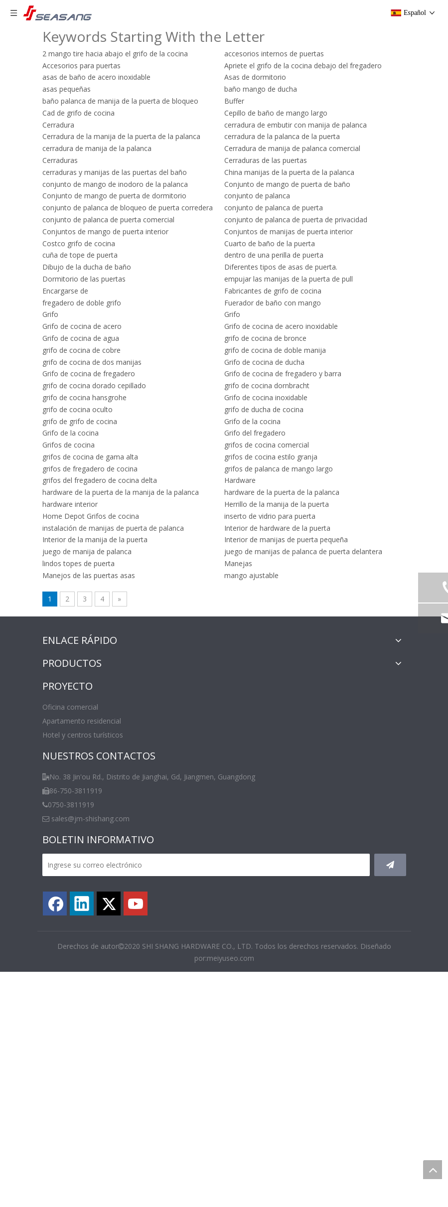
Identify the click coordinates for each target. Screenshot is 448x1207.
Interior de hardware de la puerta (277, 528)
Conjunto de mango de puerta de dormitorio (114, 195)
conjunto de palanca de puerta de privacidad (295, 219)
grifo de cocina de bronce (265, 338)
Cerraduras (60, 160)
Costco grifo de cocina (78, 243)
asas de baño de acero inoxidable (96, 77)
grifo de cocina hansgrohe (84, 397)
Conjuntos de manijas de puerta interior (288, 231)
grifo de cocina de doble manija (275, 350)
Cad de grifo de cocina (78, 113)
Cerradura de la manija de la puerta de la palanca (121, 136)
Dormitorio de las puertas (84, 279)
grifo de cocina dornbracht (266, 385)
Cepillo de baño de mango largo (275, 113)
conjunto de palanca (257, 195)
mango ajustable (251, 575)
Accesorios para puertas (81, 65)
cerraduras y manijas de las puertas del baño (114, 172)
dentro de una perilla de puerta (273, 255)
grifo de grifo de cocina (79, 421)
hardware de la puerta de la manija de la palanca (120, 492)
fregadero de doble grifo (81, 302)
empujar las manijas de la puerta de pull (288, 279)
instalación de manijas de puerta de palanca (113, 528)
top (432, 1169)
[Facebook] (55, 903)
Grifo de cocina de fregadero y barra (282, 373)
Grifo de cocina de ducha (264, 362)
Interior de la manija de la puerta (95, 539)
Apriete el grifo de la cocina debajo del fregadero (303, 65)
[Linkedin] (82, 903)
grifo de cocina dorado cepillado (94, 385)
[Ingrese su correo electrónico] (206, 865)
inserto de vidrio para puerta (269, 516)
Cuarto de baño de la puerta (269, 243)
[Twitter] (109, 903)
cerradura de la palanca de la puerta (282, 136)
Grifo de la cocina (252, 421)
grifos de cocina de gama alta (90, 456)
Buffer (234, 101)
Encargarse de (65, 291)
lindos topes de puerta (78, 563)
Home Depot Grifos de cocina (90, 516)
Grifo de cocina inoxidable (265, 397)
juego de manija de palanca (87, 551)
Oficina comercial (70, 707)
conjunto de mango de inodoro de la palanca (115, 184)
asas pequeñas (66, 89)
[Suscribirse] (390, 865)
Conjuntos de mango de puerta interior (105, 231)
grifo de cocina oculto (77, 409)
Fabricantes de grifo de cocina (272, 291)
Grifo (50, 314)
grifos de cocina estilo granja (270, 456)
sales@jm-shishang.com (90, 818)
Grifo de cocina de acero (82, 326)
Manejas (238, 563)
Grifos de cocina (68, 445)
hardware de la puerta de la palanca (281, 492)
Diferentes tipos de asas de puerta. (280, 267)
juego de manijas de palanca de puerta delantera (303, 551)
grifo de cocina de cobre (81, 350)
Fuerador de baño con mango (272, 302)
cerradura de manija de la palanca (96, 148)
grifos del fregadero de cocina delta (99, 480)
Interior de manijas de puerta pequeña (286, 539)
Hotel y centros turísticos (82, 735)
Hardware (240, 480)
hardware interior (70, 504)
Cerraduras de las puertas (265, 160)
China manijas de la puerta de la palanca (289, 172)
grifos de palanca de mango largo (278, 468)
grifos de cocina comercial (266, 445)
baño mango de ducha (260, 89)
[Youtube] (136, 903)
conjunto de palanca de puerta (273, 207)
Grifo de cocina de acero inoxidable (281, 326)
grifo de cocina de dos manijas (92, 362)
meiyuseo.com (230, 958)
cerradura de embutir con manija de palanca (295, 125)
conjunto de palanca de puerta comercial (108, 219)
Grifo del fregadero (255, 433)
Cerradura (58, 125)
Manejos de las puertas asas (88, 575)
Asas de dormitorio (255, 77)
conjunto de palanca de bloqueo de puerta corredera (127, 207)
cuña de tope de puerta (80, 255)
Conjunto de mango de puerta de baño (287, 184)
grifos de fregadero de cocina (90, 468)
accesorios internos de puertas (274, 53)
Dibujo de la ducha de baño (86, 267)
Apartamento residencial (81, 721)
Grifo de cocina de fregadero (88, 373)
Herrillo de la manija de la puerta (276, 504)
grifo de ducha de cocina (263, 409)
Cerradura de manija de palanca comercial (292, 148)
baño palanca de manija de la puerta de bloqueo (120, 101)
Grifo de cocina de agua (80, 338)
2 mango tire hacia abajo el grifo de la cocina (115, 53)
